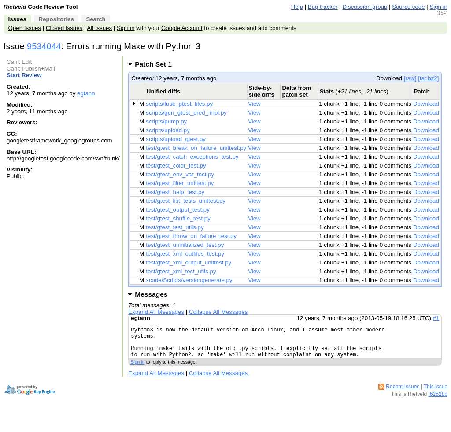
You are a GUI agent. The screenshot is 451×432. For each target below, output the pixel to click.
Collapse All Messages (218, 312)
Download (426, 104)
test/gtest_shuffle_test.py (178, 218)
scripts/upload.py (168, 130)
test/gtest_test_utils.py (174, 227)
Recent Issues (402, 393)
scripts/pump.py (166, 121)
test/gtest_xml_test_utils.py (181, 271)
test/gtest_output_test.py (178, 209)
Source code (408, 7)
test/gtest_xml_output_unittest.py (188, 262)
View (254, 104)
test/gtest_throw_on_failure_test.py (191, 236)
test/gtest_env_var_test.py (180, 174)
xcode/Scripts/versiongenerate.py (189, 280)
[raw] (410, 78)
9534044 (44, 46)
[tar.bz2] (428, 78)
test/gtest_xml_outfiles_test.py (185, 253)
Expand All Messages (156, 312)
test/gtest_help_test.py (175, 192)
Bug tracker (323, 7)
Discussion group (365, 7)
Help (297, 7)
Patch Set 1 (156, 64)
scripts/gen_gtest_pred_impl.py (186, 112)
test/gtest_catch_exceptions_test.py (192, 156)
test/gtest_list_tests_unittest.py (186, 200)
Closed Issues (64, 28)
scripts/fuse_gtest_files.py (179, 104)
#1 (436, 318)
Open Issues (24, 28)
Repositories (56, 19)
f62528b (438, 401)
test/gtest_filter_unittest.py (180, 183)
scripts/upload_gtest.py (176, 139)
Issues (17, 19)
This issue (435, 393)
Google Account (182, 28)
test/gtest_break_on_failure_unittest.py (196, 148)
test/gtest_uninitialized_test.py (185, 245)
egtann (86, 93)
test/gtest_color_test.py (176, 165)
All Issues (99, 28)
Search (95, 19)
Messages (151, 294)
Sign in (438, 7)
